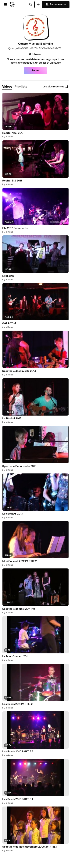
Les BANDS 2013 (12, 513)
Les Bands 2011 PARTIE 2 (17, 704)
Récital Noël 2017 (13, 133)
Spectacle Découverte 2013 (19, 466)
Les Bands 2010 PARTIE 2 (17, 751)
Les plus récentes (55, 87)
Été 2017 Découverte (15, 228)
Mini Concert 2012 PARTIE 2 (19, 561)
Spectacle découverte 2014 (19, 371)
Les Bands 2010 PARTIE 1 (17, 799)
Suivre (36, 70)
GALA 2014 (9, 323)
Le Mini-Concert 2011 (15, 656)
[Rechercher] (30, 4)
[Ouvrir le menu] (5, 4)
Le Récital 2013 (11, 418)
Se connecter (55, 4)
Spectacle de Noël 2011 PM (18, 608)
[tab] (7, 86)
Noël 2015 (8, 275)
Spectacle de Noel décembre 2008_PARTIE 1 (29, 846)
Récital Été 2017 (12, 180)
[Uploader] (38, 4)
